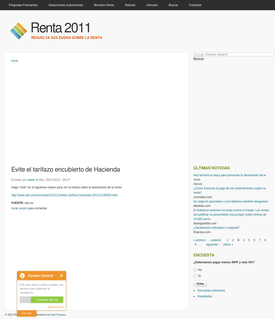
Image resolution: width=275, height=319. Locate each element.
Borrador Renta (104, 5)
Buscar (173, 5)
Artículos (152, 5)
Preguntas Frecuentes (23, 5)
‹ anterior (215, 240)
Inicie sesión (19, 208)
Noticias (130, 5)
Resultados (205, 296)
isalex (31, 180)
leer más (27, 313)
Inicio (14, 61)
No (200, 270)
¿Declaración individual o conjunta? (217, 227)
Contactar (195, 5)
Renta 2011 (61, 28)
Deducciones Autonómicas (66, 5)
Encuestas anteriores (211, 290)
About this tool (55, 307)
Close (61, 275)
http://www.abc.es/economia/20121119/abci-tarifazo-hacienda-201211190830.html (64, 195)
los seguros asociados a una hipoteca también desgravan (231, 201)
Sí (199, 276)
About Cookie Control (22, 275)
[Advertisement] (45, 257)
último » (228, 244)
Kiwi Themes (58, 314)
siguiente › (212, 244)
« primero (200, 240)
